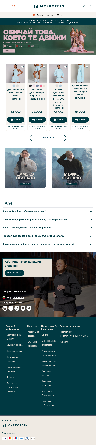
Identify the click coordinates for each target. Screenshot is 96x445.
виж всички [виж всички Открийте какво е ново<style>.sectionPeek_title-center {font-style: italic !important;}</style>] (48, 138)
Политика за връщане (12, 359)
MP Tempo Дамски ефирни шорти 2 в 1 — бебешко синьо (37, 94)
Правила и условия (47, 373)
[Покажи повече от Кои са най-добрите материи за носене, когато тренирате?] (48, 220)
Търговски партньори (47, 383)
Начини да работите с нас (49, 403)
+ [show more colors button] (44, 86)
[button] (14, 86)
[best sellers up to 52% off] (48, 40)
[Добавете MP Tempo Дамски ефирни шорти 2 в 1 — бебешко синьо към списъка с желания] (43, 66)
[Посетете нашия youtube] (23, 308)
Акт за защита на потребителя (49, 353)
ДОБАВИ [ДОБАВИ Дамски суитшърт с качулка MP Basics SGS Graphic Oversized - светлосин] (59, 119)
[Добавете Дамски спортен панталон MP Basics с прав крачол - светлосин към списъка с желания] (86, 66)
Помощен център (14, 351)
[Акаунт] (84, 6)
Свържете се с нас (15, 345)
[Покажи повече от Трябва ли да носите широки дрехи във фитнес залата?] (48, 236)
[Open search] (14, 6)
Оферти (64, 342)
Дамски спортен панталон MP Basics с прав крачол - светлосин (80, 92)
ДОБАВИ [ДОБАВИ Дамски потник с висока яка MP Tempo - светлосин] (15, 119)
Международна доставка (13, 369)
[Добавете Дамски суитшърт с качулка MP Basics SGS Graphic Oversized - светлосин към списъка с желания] (65, 66)
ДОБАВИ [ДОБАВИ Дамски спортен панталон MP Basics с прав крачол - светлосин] (80, 119)
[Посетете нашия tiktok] (17, 308)
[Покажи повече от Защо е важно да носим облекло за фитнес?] (48, 228)
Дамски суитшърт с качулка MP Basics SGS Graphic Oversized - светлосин (59, 99)
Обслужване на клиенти (13, 337)
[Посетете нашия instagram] (5, 308)
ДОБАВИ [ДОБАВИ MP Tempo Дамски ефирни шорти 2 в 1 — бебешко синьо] (37, 119)
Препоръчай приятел (75, 334)
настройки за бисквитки (15, 291)
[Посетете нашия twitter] (29, 308)
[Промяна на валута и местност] (48, 297)
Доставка (10, 377)
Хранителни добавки (33, 334)
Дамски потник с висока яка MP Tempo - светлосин (16, 94)
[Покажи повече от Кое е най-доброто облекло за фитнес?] (48, 211)
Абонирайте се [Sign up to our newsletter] (14, 273)
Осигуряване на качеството (49, 343)
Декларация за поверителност (49, 363)
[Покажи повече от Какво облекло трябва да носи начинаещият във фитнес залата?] (48, 244)
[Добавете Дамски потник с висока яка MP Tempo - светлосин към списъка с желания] (22, 66)
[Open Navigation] (5, 6)
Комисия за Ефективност (48, 393)
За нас (45, 335)
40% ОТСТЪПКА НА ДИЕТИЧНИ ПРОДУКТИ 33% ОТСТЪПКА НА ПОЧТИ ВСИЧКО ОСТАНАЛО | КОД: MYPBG (48, 22)
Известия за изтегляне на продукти (12, 387)
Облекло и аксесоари (33, 344)
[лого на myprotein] (49, 6)
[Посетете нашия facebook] (11, 308)
